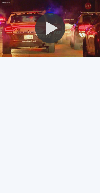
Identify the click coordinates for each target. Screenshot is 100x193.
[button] (50, 28)
